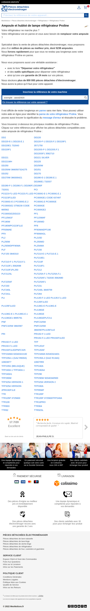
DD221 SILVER (41, 157)
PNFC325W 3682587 (12, 326)
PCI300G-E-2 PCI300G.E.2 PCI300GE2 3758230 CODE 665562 (15, 205)
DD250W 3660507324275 (14, 169)
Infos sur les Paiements (13, 567)
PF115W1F (7, 217)
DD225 (37, 161)
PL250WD (39, 241)
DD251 (37, 169)
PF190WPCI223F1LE (12, 225)
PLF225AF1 (40, 281)
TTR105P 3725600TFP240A (48, 398)
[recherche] (86, 15)
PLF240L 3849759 (43, 289)
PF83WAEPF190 (42, 229)
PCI (36, 189)
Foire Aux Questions (11, 562)
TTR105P (38, 394)
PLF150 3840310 (9, 253)
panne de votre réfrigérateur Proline (57, 114)
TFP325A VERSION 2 (45, 382)
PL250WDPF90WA (10, 245)
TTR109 (5, 402)
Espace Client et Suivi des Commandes (20, 559)
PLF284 (38, 294)
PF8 (36, 225)
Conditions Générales (12, 577)
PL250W (5, 241)
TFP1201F (39, 346)
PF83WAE (6, 229)
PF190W (5, 221)
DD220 (37, 137)
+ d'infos (40, 596)
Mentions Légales (10, 579)
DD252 (4, 173)
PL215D (38, 237)
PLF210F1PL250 (9, 269)
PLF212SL (6, 273)
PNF (3, 322)
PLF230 (5, 285)
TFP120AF (39, 350)
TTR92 (4, 410)
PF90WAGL (40, 233)
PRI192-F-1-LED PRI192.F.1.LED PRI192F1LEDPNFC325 (13, 346)
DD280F (38, 185)
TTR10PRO (40, 402)
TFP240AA (39, 370)
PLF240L (5, 289)
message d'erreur (52, 117)
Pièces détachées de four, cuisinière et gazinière (23, 549)
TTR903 (5, 406)
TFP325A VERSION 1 (12, 382)
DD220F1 (6, 149)
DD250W (38, 165)
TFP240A (38, 366)
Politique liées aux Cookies (14, 582)
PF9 (3, 233)
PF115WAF (39, 217)
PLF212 (38, 269)
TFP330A (38, 386)
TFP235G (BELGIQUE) (13, 366)
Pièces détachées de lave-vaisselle (18, 539)
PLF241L (5, 294)
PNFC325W (40, 322)
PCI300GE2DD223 (10, 213)
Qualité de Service (11, 585)
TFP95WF (39, 390)
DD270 (37, 173)
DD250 (4, 165)
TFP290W (6, 378)
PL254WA (39, 245)
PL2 (3, 237)
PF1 (36, 213)
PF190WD (39, 221)
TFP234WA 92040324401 (46, 354)
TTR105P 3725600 (10, 398)
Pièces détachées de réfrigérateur (17, 546)
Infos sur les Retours (12, 587)
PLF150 (38, 249)
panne (42, 110)
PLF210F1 (39, 265)
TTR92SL (38, 410)
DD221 (4, 157)
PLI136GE (39, 314)
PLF (3, 249)
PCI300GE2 (40, 209)
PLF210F (38, 261)
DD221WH (6, 161)
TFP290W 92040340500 (46, 378)
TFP (36, 342)
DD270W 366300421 (11, 177)
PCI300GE (39, 205)
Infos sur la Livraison (12, 564)
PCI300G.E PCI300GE (45, 201)
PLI (3, 298)
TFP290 (38, 374)
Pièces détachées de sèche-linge (17, 544)
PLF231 (38, 285)
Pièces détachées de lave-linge (16, 541)
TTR (3, 394)
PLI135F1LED (8, 306)
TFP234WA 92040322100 (14, 354)
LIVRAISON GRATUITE (10, 2)
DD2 (3, 137)
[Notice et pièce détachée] (4, 9)
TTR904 (38, 406)
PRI (3, 334)
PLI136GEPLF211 (43, 318)
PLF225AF (6, 281)
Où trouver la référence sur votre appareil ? (24, 102)
